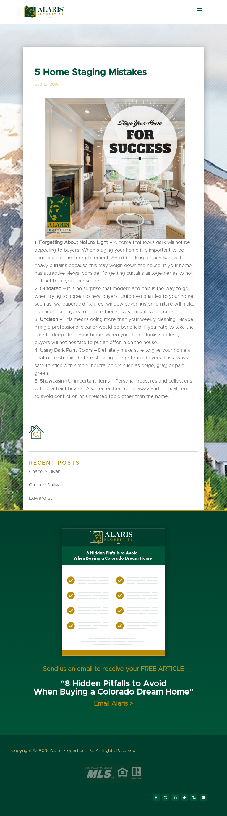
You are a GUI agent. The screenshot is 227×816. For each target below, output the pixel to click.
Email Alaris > (113, 704)
